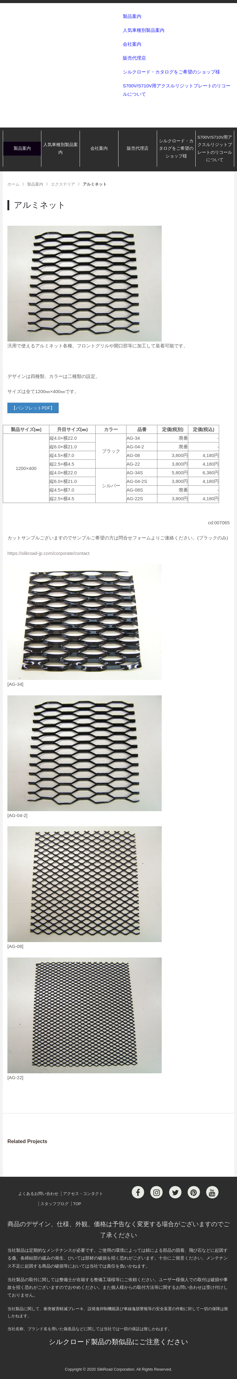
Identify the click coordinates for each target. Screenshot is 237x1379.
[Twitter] (175, 1192)
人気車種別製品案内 (143, 30)
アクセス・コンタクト (83, 1193)
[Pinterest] (194, 1192)
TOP (77, 1203)
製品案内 (132, 16)
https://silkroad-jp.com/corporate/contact (48, 553)
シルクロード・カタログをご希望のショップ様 (171, 71)
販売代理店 (134, 58)
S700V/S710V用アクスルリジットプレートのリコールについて (177, 90)
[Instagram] (156, 1192)
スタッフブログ (54, 1203)
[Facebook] (138, 1192)
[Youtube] (212, 1192)
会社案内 (132, 44)
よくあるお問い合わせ (38, 1193)
